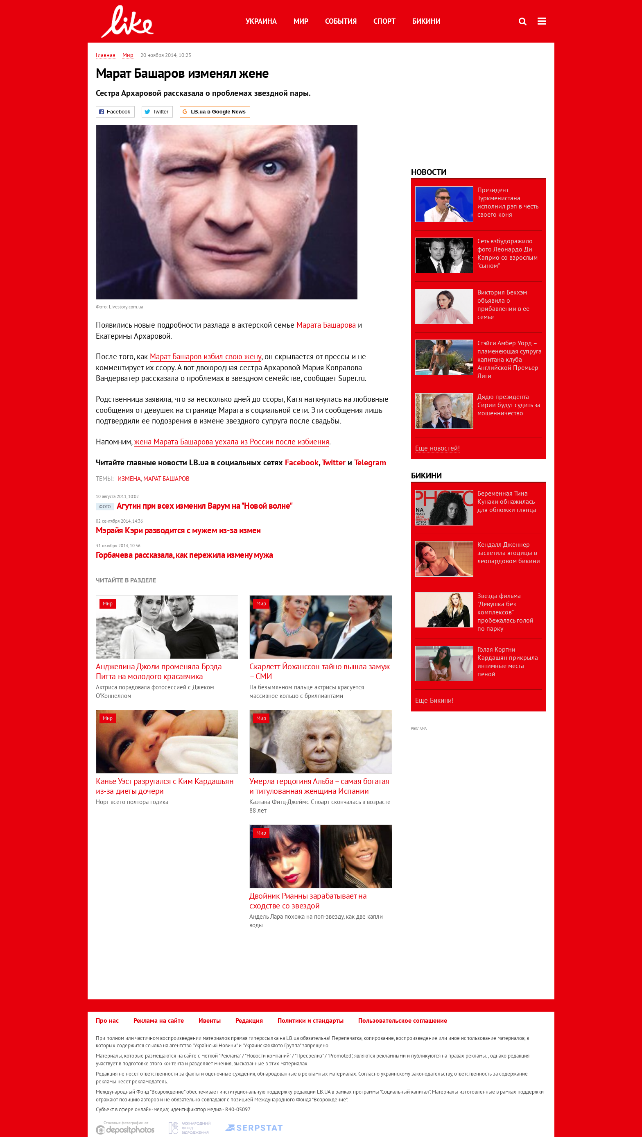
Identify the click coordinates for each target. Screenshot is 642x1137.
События (341, 21)
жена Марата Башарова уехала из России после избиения (231, 441)
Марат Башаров (166, 478)
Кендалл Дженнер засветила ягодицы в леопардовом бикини (508, 552)
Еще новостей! (437, 448)
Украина (261, 21)
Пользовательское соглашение (402, 1020)
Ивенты (210, 1020)
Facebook (302, 462)
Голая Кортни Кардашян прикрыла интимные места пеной (507, 661)
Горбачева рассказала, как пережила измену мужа (184, 554)
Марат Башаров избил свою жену (205, 356)
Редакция (249, 1020)
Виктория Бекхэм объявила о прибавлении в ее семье (503, 304)
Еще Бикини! (434, 700)
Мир (301, 21)
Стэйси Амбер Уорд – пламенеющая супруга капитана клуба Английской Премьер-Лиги (509, 359)
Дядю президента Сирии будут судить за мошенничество (508, 404)
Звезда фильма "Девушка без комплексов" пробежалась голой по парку (505, 611)
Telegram (370, 462)
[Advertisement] (164, 881)
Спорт (384, 21)
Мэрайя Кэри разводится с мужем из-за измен (178, 530)
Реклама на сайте (158, 1020)
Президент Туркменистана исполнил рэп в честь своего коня (507, 202)
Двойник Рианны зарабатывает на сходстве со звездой (307, 900)
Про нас (107, 1020)
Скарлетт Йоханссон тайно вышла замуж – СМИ (319, 671)
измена (129, 478)
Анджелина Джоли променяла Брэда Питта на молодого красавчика (159, 671)
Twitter (334, 462)
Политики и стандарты (311, 1020)
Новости (428, 172)
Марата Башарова (326, 325)
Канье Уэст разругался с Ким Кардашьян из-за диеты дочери (164, 786)
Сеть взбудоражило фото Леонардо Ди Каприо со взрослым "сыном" (507, 253)
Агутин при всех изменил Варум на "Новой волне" (194, 505)
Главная (105, 55)
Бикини (426, 21)
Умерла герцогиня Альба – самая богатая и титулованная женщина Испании (319, 786)
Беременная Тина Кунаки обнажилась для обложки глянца (506, 501)
